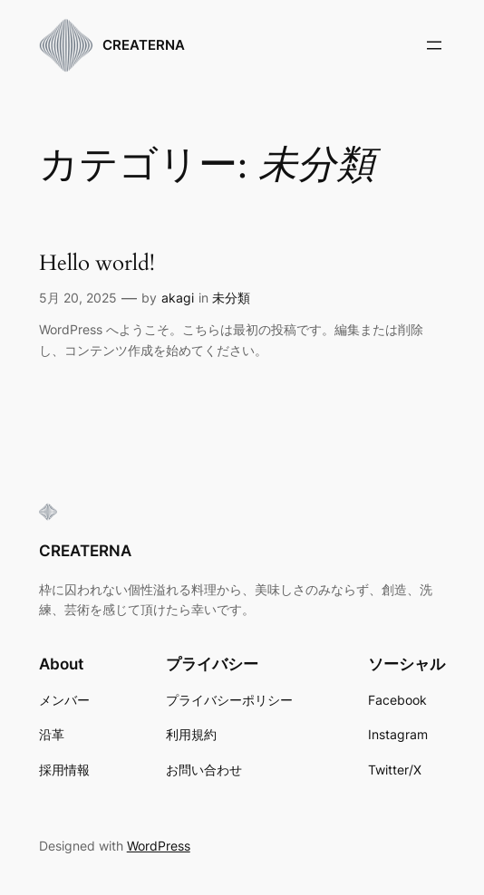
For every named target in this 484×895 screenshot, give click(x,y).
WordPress (158, 845)
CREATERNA (143, 44)
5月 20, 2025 (78, 297)
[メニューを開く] (434, 45)
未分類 (231, 297)
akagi (177, 297)
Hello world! (97, 264)
